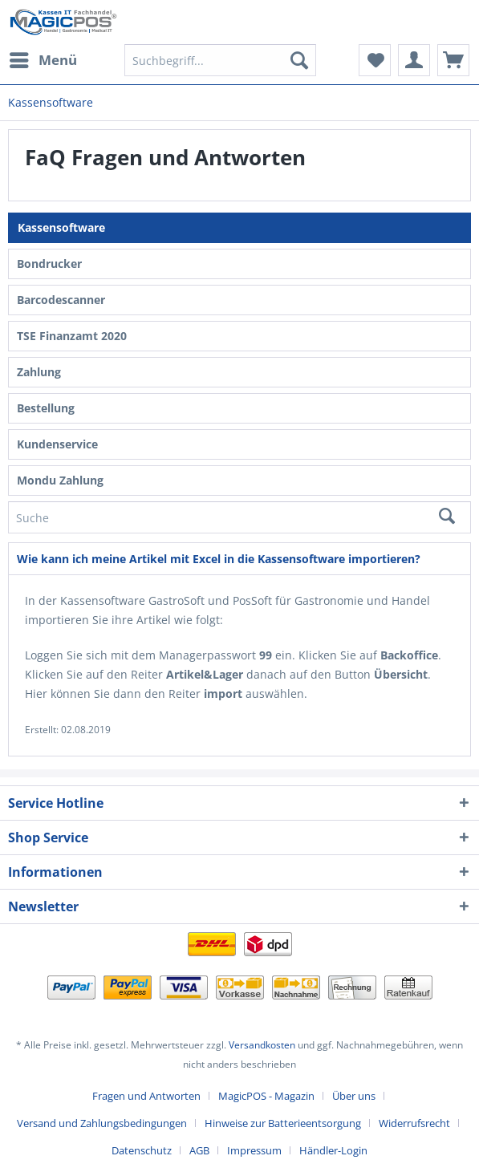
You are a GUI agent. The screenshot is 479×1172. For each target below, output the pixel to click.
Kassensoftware (61, 227)
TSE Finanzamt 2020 (72, 335)
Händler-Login (333, 1150)
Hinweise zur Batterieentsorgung (283, 1123)
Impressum (254, 1150)
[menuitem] (42, 60)
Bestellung (46, 408)
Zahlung (39, 371)
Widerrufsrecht (414, 1123)
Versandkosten (262, 1045)
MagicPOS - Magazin (266, 1096)
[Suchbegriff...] (220, 60)
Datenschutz (142, 1150)
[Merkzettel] (375, 60)
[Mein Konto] (414, 60)
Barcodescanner (61, 299)
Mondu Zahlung (60, 480)
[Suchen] (299, 60)
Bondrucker (49, 263)
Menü (43, 58)
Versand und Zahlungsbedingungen (102, 1123)
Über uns (353, 1096)
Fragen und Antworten (146, 1096)
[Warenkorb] (453, 60)
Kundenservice (57, 444)
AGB (199, 1150)
